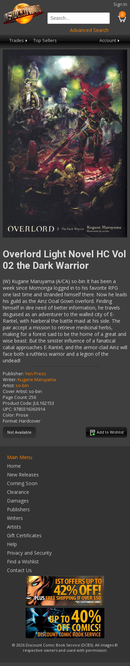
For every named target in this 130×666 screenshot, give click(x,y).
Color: (9, 415)
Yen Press (35, 374)
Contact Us (19, 570)
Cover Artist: (15, 391)
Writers (15, 518)
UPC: (7, 409)
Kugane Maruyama (37, 380)
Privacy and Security (29, 552)
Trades (18, 40)
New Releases (23, 474)
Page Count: (15, 397)
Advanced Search (89, 30)
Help (12, 544)
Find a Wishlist (23, 561)
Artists (14, 526)
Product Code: (17, 403)
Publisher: (13, 374)
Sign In (120, 4)
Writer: (10, 380)
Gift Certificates (24, 535)
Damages (18, 500)
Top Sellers (45, 40)
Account (110, 40)
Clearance (18, 492)
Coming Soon (22, 483)
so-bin (22, 385)
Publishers (18, 509)
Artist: (9, 385)
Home (14, 466)
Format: (10, 421)
